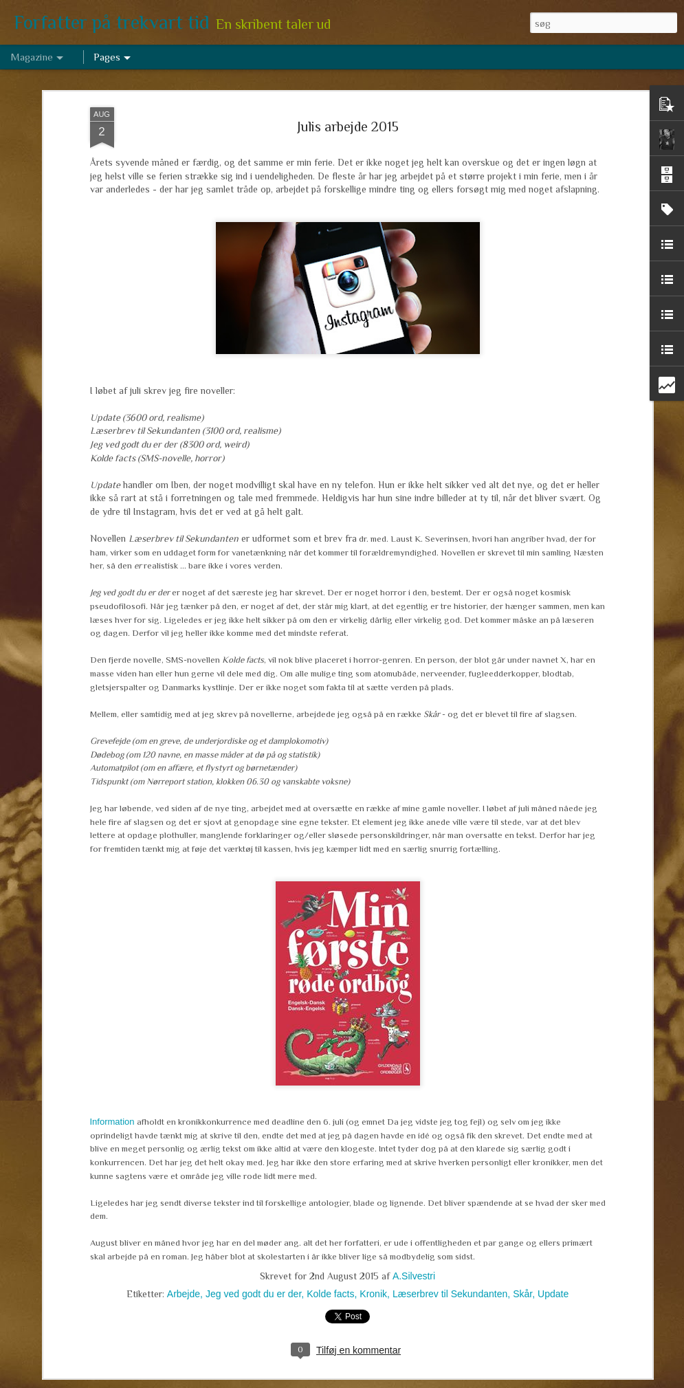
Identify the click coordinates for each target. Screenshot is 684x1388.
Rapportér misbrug (446, 1380)
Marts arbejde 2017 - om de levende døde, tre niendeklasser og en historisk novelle (319, 1067)
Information (112, 930)
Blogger (398, 1380)
